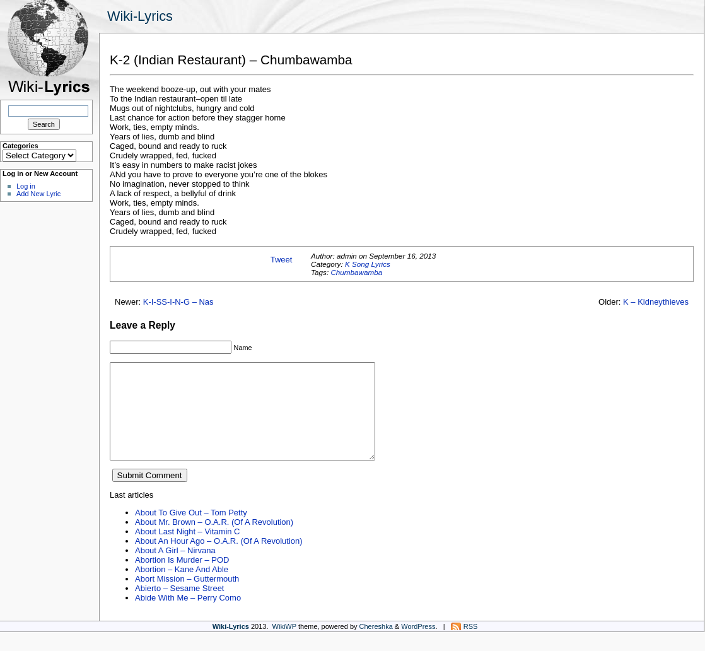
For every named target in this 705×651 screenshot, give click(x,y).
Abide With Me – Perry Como (188, 616)
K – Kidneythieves (656, 302)
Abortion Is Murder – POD (182, 579)
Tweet (282, 259)
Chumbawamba (356, 272)
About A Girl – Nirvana (175, 569)
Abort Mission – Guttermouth (187, 597)
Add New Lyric (38, 193)
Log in (25, 186)
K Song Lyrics (367, 264)
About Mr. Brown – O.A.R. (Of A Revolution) (214, 541)
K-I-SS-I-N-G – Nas (178, 302)
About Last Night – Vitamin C (187, 550)
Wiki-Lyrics (140, 16)
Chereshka (376, 645)
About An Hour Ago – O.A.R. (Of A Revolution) (219, 560)
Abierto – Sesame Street (179, 607)
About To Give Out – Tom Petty (191, 531)
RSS (470, 645)
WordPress (418, 645)
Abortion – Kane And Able (181, 588)
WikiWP (284, 645)
